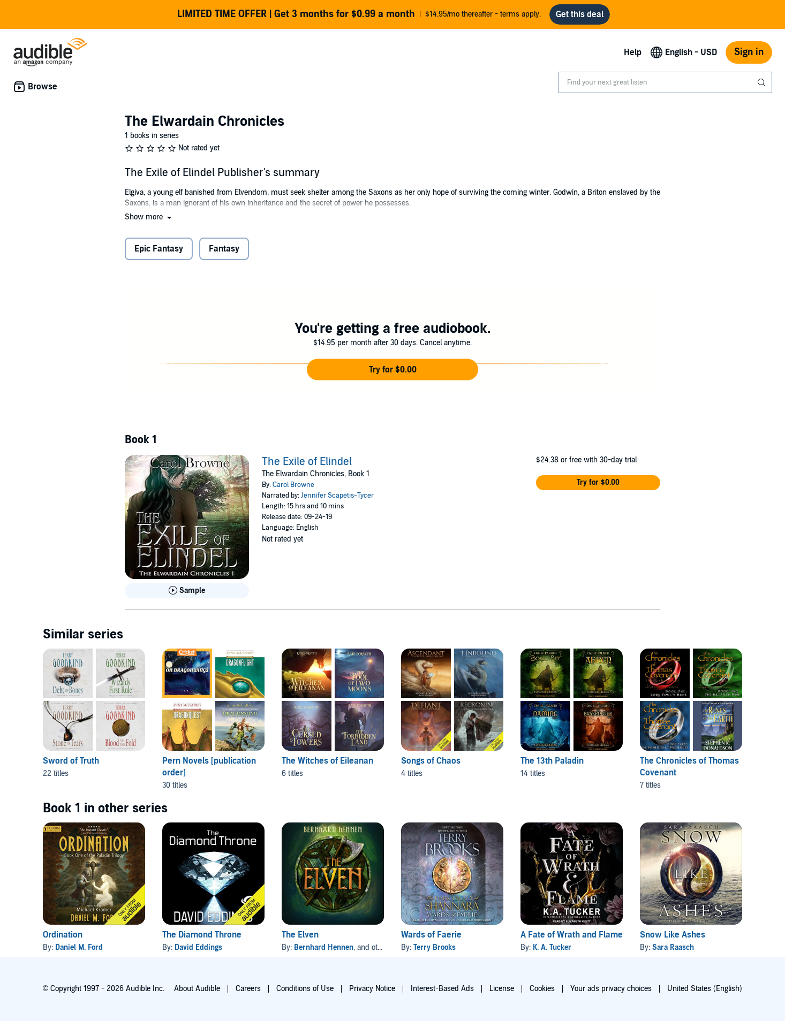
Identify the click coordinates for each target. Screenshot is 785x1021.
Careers (248, 988)
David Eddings (198, 947)
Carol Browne (293, 485)
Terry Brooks (434, 947)
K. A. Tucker (552, 947)
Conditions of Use (305, 988)
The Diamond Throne (201, 934)
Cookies (542, 988)
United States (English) (704, 988)
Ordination (62, 934)
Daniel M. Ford (79, 947)
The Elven (300, 934)
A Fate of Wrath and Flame (571, 934)
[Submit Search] (762, 82)
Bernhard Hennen (323, 947)
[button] (149, 217)
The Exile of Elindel (307, 461)
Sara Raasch (673, 947)
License (501, 988)
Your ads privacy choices (611, 988)
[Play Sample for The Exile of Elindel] (187, 590)
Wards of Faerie (431, 934)
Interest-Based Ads (442, 988)
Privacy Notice (372, 988)
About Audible (197, 988)
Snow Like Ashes (672, 934)
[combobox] (665, 82)
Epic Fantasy (158, 248)
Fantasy (224, 248)
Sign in (749, 52)
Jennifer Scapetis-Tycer (337, 495)
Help (632, 52)
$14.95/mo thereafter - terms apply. (359, 14)
